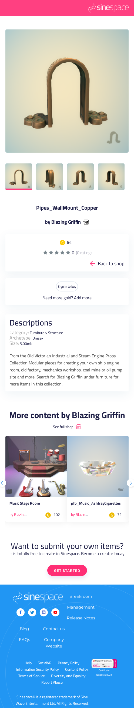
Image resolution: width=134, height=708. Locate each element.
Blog (24, 628)
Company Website (54, 643)
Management (81, 607)
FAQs (24, 639)
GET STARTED (67, 571)
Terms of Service (31, 675)
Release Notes (81, 617)
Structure (55, 332)
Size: (14, 343)
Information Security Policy (37, 669)
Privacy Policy (68, 662)
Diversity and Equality (68, 675)
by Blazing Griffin (63, 222)
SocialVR (45, 662)
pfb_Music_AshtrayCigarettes (96, 504)
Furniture (37, 332)
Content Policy (76, 669)
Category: (19, 332)
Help (28, 662)
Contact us (54, 628)
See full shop (63, 426)
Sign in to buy (67, 286)
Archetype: (20, 337)
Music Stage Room (24, 504)
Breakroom (80, 596)
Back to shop (111, 263)
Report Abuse (52, 682)
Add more (83, 298)
